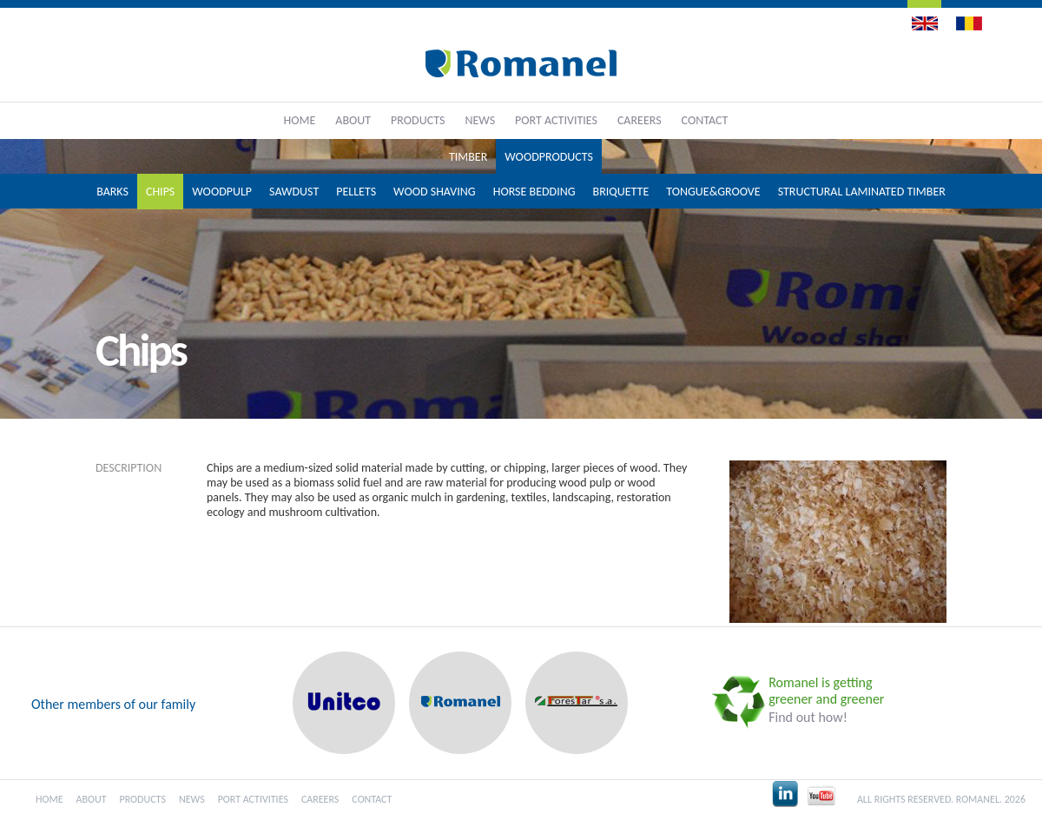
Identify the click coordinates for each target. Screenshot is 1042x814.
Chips (160, 191)
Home (300, 120)
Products (418, 120)
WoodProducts (549, 156)
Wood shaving (434, 191)
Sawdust (294, 191)
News (480, 120)
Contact (705, 120)
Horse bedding (534, 191)
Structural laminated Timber (862, 191)
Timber (468, 156)
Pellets (356, 191)
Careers (639, 120)
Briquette (621, 191)
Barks (112, 191)
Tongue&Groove (713, 191)
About (353, 120)
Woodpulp (222, 191)
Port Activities (556, 120)
